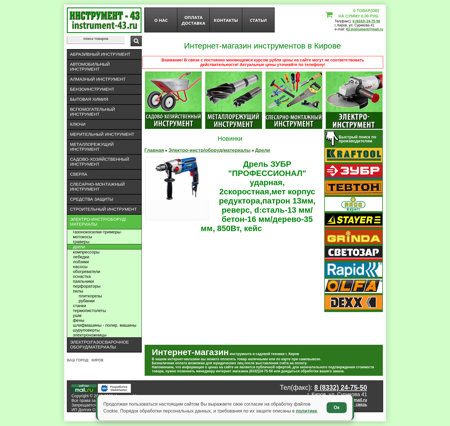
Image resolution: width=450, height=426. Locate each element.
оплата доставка (193, 20)
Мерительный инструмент (102, 134)
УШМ (77, 315)
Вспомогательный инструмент (92, 112)
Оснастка (82, 276)
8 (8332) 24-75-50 (366, 21)
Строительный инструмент (103, 209)
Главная (154, 150)
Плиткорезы (90, 295)
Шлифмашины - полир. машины (104, 325)
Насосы (80, 266)
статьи (258, 20)
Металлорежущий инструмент (92, 147)
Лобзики (81, 261)
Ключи (78, 124)
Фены (78, 320)
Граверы (81, 241)
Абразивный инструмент (100, 54)
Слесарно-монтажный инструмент (97, 186)
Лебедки (81, 256)
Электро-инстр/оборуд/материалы (98, 221)
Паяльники (83, 281)
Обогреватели (86, 271)
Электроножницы (89, 334)
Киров (98, 360)
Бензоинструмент (92, 89)
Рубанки (87, 300)
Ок (337, 407)
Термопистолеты (89, 310)
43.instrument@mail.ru (364, 29)
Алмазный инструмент (97, 79)
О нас (161, 20)
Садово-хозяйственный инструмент (99, 161)
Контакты (226, 20)
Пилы (78, 290)
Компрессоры (86, 251)
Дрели (79, 246)
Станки (79, 305)
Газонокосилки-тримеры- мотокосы (97, 234)
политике (306, 410)
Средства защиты (91, 199)
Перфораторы (86, 286)
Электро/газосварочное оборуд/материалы (99, 344)
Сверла (78, 174)
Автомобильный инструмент (90, 66)
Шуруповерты (86, 330)
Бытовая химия (89, 99)
